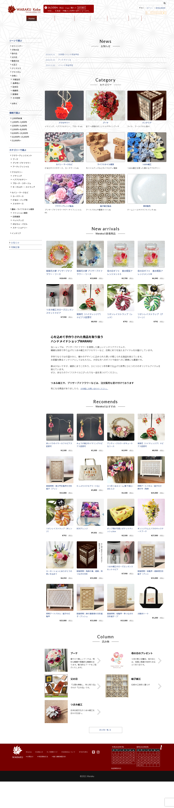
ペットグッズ (18, 260)
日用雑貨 (16, 256)
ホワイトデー (17, 85)
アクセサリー (17, 211)
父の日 (14, 97)
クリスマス (16, 108)
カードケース (18, 236)
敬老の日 (15, 100)
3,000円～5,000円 (19, 165)
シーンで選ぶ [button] (64, 19)
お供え (14, 143)
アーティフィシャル (21, 206)
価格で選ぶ (14, 152)
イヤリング (17, 215)
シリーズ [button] (82, 19)
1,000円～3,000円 (19, 161)
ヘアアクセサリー (20, 219)
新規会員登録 (160, 9)
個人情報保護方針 (63, 783)
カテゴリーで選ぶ (17, 189)
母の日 (14, 93)
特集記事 (15, 287)
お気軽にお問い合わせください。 (96, 424)
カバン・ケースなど (20, 232)
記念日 (15, 126)
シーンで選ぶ (15, 80)
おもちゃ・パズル (20, 263)
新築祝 (15, 134)
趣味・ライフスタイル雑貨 (23, 249)
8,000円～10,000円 (20, 173)
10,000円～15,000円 (20, 176)
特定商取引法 (45, 783)
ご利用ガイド (98, 19)
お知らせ (15, 282)
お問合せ (135, 19)
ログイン (150, 9)
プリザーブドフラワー (22, 202)
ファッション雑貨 (20, 252)
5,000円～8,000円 (19, 169)
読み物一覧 (104, 756)
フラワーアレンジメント (22, 195)
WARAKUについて (117, 19)
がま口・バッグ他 (20, 239)
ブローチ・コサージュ (22, 223)
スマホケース (18, 243)
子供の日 (15, 89)
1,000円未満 (17, 158)
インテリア (16, 273)
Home (31, 19)
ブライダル (16, 111)
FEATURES (91, 778)
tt (145, 19)
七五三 (14, 104)
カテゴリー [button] (45, 19)
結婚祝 (15, 130)
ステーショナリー (20, 267)
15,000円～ (16, 180)
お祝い (14, 115)
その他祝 (16, 137)
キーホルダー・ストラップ (24, 226)
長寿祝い (16, 122)
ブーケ (15, 199)
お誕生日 (16, 119)
